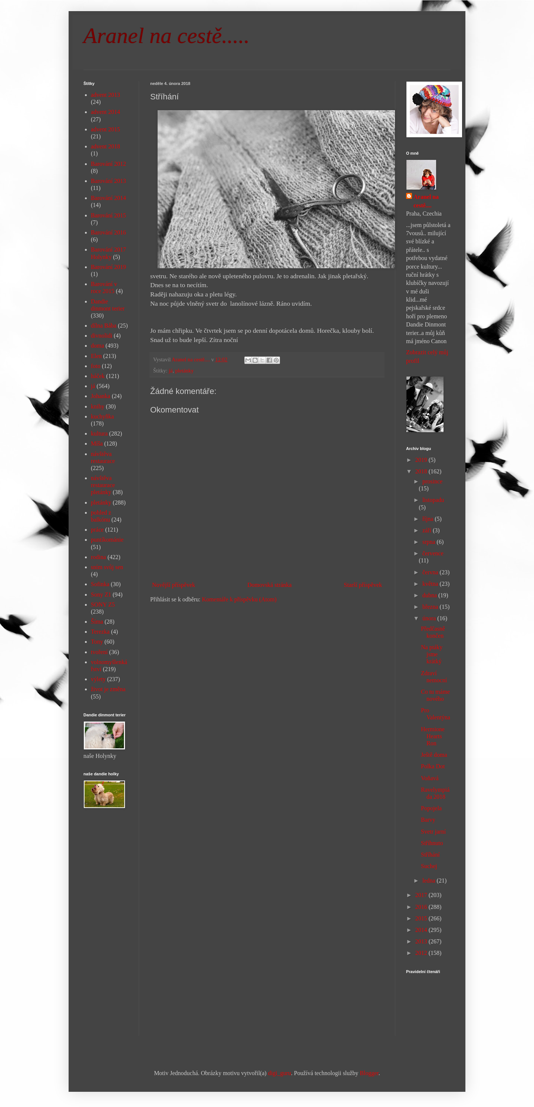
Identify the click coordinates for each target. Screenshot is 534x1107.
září (427, 530)
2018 (422, 471)
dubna (430, 595)
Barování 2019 (108, 267)
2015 (422, 918)
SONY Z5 (103, 604)
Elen (96, 356)
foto (95, 366)
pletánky (184, 371)
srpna (429, 542)
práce (97, 529)
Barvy (428, 820)
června (431, 572)
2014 (422, 930)
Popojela (431, 808)
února (429, 618)
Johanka (100, 396)
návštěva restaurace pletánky (103, 485)
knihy (97, 406)
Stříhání (430, 854)
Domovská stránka (269, 585)
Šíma (97, 621)
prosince (432, 481)
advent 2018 (105, 146)
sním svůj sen (107, 567)
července (433, 553)
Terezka (100, 631)
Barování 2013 (108, 181)
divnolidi (101, 335)
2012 (422, 953)
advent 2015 (105, 129)
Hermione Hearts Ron (433, 736)
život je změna (108, 689)
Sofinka (100, 584)
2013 (422, 941)
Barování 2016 (108, 232)
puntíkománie (107, 539)
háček (98, 376)
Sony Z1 (101, 594)
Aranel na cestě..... (166, 35)
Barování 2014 (108, 198)
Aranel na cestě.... (426, 201)
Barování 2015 (108, 215)
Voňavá (430, 778)
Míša (97, 443)
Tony (97, 641)
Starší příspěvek (363, 585)
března (431, 607)
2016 (422, 907)
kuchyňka (102, 416)
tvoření (99, 652)
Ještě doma (434, 755)
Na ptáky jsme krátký (431, 654)
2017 (422, 895)
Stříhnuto (432, 843)
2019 (422, 460)
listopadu (433, 500)
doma (97, 345)
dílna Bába (103, 325)
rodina (98, 557)
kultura (99, 433)
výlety (98, 679)
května (431, 584)
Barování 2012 (108, 164)
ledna (429, 880)
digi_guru (279, 1073)
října (428, 519)
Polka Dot (433, 766)
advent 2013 (105, 95)
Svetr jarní (433, 831)
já (170, 371)
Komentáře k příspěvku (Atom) (239, 599)
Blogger (369, 1073)
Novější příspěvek (173, 585)
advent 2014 (105, 112)
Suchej (429, 866)
